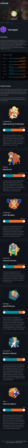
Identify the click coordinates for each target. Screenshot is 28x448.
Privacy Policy (19, 441)
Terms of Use (18, 442)
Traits (11, 22)
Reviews (7, 22)
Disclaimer (12, 442)
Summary (2, 22)
